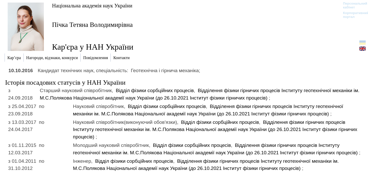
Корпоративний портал (352, 15)
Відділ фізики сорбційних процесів (155, 90)
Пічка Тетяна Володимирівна (92, 24)
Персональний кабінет (352, 5)
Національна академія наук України (92, 5)
